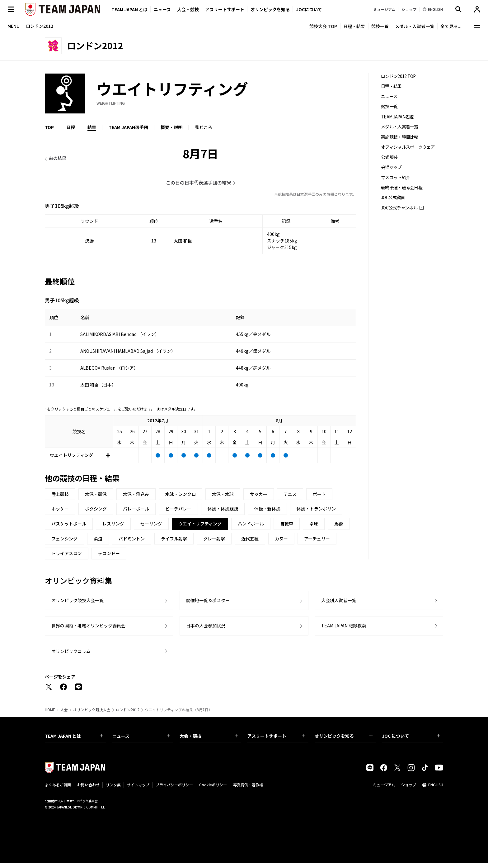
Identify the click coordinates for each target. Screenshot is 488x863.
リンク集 (113, 784)
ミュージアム (384, 784)
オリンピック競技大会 (91, 709)
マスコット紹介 (395, 177)
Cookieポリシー (213, 784)
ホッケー (60, 509)
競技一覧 (380, 26)
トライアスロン (66, 553)
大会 (64, 709)
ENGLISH (435, 784)
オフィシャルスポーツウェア (408, 147)
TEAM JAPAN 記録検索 (343, 625)
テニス (290, 494)
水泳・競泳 (96, 494)
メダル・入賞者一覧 (414, 26)
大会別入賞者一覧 (338, 600)
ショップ (408, 784)
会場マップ (391, 167)
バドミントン (132, 538)
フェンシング (64, 538)
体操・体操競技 (223, 509)
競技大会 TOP (323, 26)
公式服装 (389, 157)
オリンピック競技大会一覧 (77, 600)
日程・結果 (354, 26)
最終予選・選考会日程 (401, 187)
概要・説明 (171, 127)
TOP (49, 127)
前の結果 (57, 158)
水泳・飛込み (136, 494)
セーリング (151, 523)
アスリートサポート (224, 9)
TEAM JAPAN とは (74, 736)
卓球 (313, 523)
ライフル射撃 (174, 538)
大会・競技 (209, 736)
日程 (70, 127)
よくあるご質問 (58, 784)
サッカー (258, 494)
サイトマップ (138, 784)
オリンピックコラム (71, 651)
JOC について (411, 736)
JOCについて (309, 9)
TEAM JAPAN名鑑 (397, 117)
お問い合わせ (88, 784)
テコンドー (109, 553)
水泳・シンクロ (180, 494)
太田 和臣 (183, 240)
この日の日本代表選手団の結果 (198, 182)
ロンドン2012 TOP (398, 76)
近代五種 (250, 538)
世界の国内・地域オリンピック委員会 (88, 625)
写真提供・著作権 (248, 784)
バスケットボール (68, 523)
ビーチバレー (178, 509)
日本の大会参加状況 (205, 625)
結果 (91, 127)
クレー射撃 (214, 538)
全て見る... (451, 26)
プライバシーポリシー (174, 784)
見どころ (203, 127)
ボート (319, 494)
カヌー (281, 538)
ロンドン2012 (127, 709)
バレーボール (136, 509)
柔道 (98, 538)
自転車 (286, 523)
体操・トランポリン (316, 509)
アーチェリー (317, 538)
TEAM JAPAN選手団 (128, 127)
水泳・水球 (223, 494)
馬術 (338, 523)
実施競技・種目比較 (399, 137)
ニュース (162, 9)
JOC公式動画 (393, 197)
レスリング (113, 523)
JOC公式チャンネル (399, 208)
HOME (50, 709)
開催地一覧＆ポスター (208, 600)
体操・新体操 (267, 509)
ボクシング (96, 509)
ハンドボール (251, 523)
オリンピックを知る (270, 9)
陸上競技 (60, 494)
